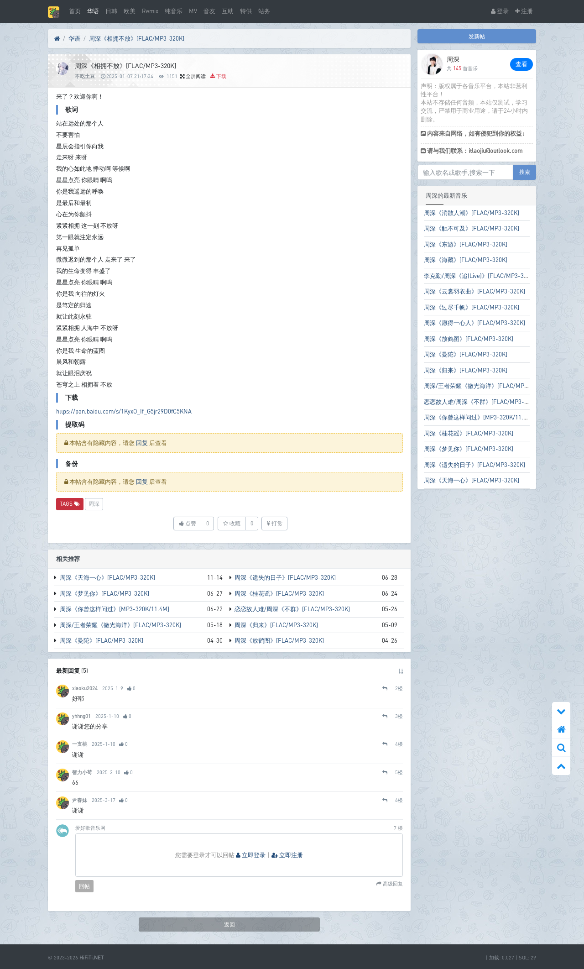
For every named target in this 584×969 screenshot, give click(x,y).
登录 (500, 11)
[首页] (57, 38)
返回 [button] (229, 924)
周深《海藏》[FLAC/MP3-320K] (465, 259)
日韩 (111, 11)
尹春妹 (79, 800)
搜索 (524, 171)
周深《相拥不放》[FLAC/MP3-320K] (136, 38)
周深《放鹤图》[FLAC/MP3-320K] (279, 640)
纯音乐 (173, 11)
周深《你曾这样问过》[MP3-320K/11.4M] (114, 609)
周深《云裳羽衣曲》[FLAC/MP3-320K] (474, 291)
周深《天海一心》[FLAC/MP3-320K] (107, 577)
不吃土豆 (85, 76)
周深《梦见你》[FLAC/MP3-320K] (104, 593)
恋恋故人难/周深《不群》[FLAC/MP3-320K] (292, 609)
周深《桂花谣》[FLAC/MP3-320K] (279, 593)
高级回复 (392, 883)
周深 (94, 503)
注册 (524, 11)
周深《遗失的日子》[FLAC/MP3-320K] (285, 577)
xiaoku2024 (85, 688)
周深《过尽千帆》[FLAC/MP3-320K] (471, 307)
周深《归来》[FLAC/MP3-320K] (276, 625)
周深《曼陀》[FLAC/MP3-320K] (101, 640)
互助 (228, 11)
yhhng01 (81, 716)
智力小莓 (82, 772)
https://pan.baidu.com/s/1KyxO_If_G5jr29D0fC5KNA (124, 411)
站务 (264, 11)
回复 (142, 442)
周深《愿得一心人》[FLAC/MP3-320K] (474, 322)
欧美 (130, 11)
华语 (93, 11)
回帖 (84, 886)
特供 (246, 11)
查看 (521, 64)
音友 (209, 11)
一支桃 (79, 744)
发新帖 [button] (477, 36)
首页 (75, 11)
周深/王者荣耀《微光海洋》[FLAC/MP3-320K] (120, 625)
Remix (150, 11)
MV (193, 11)
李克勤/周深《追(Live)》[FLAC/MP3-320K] (480, 275)
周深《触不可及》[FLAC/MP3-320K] (471, 228)
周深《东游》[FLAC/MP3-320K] (465, 244)
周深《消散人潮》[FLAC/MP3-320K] (471, 212)
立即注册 (287, 855)
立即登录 (251, 855)
